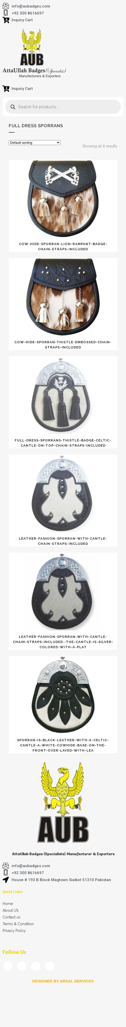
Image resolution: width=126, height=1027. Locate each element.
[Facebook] (8, 966)
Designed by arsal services (63, 981)
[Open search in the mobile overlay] (63, 106)
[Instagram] (49, 966)
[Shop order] (34, 142)
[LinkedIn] (35, 966)
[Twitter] (22, 966)
